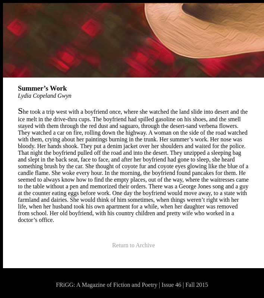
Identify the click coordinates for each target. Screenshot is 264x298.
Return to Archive (133, 245)
